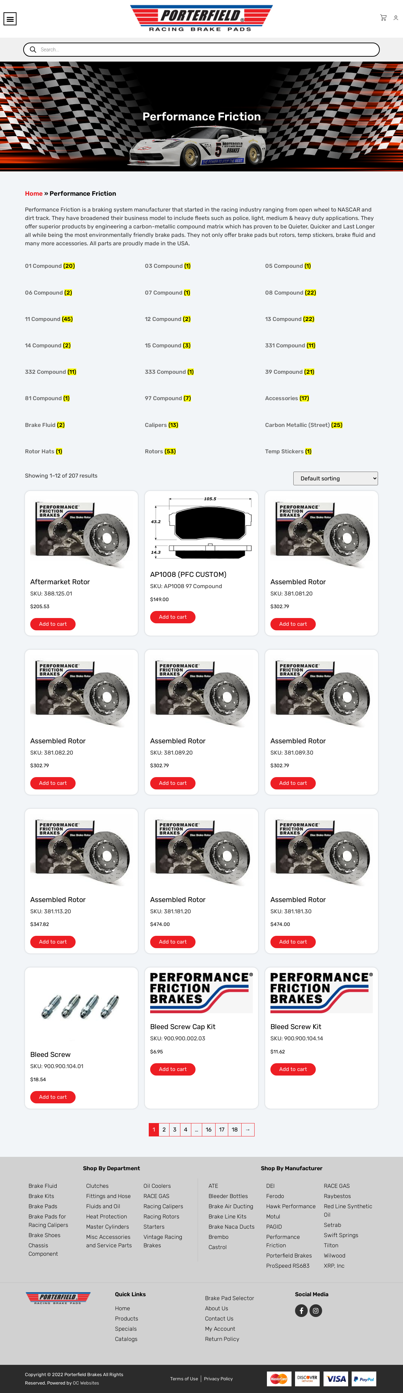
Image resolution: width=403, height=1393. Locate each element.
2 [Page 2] (164, 1129)
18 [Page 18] (235, 1129)
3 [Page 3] (175, 1129)
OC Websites (86, 1383)
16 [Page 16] (209, 1129)
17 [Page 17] (221, 1129)
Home (34, 193)
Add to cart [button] (53, 624)
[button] (10, 18)
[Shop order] (335, 478)
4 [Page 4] (185, 1129)
